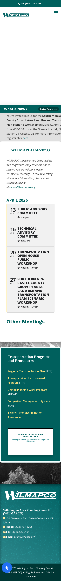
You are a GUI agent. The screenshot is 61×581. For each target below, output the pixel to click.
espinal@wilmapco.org (22, 187)
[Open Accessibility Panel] (7, 567)
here (25, 138)
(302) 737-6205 (33, 3)
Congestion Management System (29, 401)
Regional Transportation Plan (26, 371)
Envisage (31, 576)
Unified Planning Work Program (27, 390)
